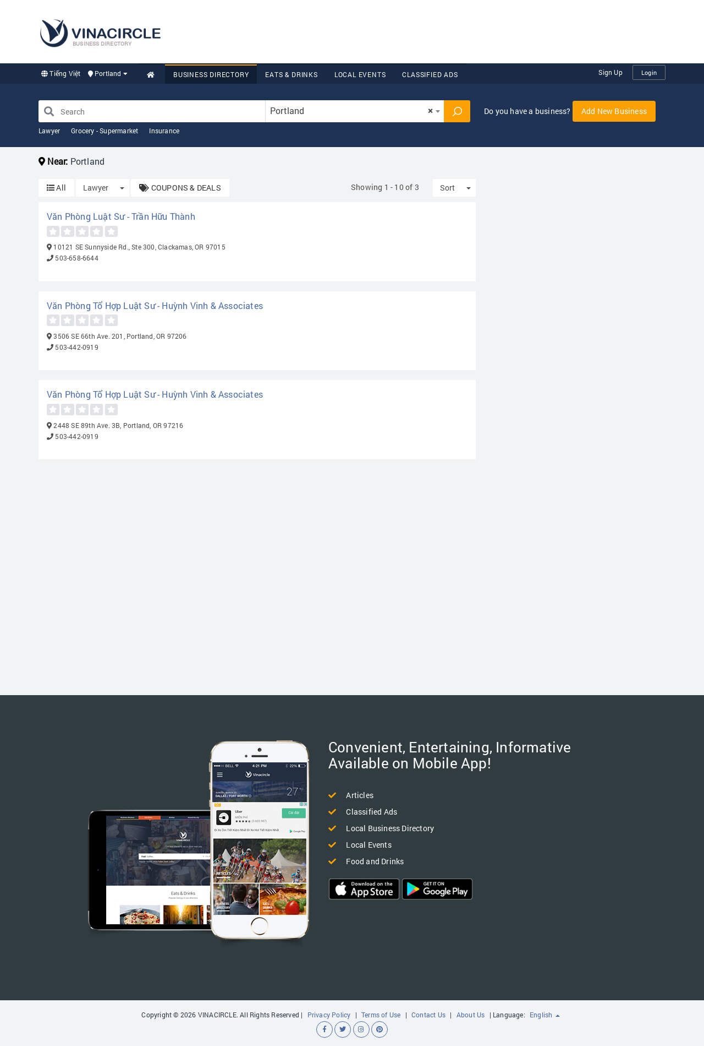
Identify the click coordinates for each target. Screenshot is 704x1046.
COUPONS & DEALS (180, 187)
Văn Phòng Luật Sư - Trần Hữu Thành (121, 216)
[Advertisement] (465, 30)
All (56, 187)
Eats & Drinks (291, 74)
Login (649, 72)
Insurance (164, 130)
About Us (471, 1014)
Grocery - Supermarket (104, 130)
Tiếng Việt (60, 73)
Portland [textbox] (351, 110)
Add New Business (614, 111)
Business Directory (211, 74)
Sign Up (610, 72)
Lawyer (49, 130)
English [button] (545, 1014)
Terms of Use (380, 1014)
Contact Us (428, 1014)
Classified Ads (430, 74)
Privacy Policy (329, 1014)
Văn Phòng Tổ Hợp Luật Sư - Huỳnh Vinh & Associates (155, 305)
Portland (108, 73)
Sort (447, 187)
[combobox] (355, 111)
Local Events (360, 74)
